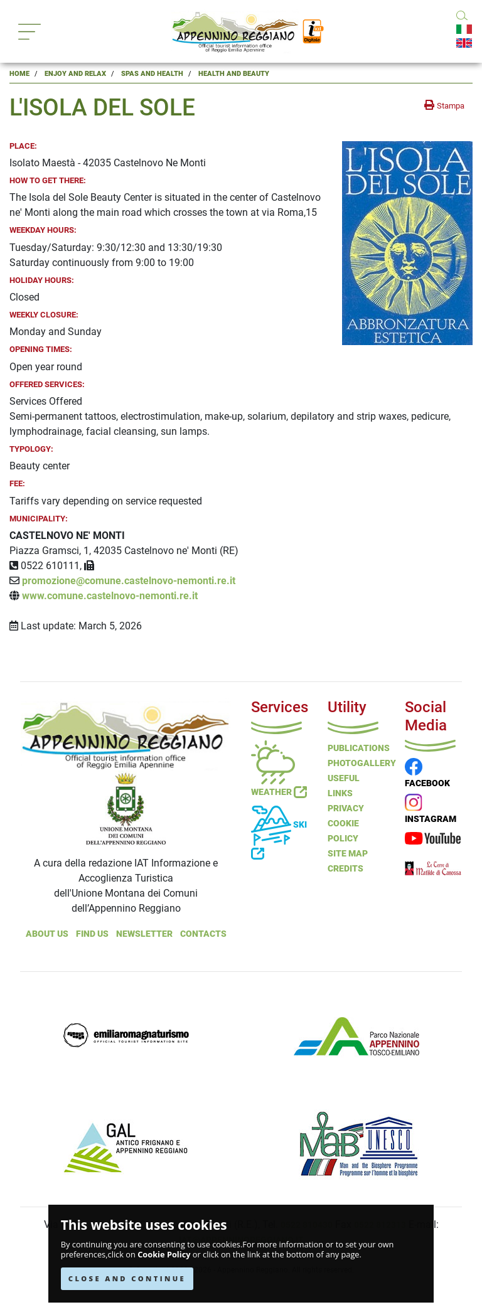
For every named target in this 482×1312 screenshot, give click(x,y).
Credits (345, 868)
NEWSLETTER (144, 934)
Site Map (348, 853)
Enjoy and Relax (75, 74)
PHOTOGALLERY (362, 763)
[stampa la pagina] (444, 105)
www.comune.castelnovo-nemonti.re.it (110, 596)
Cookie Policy (163, 1254)
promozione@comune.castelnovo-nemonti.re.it (128, 581)
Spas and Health (152, 74)
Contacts (203, 934)
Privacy (346, 808)
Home (19, 74)
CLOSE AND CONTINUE (127, 1278)
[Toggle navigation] (29, 32)
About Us (47, 934)
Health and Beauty (233, 74)
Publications (359, 748)
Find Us (92, 934)
